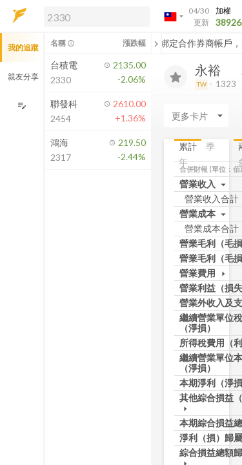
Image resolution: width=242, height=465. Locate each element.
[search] (97, 16)
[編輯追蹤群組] (21, 105)
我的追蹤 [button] (23, 47)
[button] (94, 16)
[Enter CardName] (196, 115)
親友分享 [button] (23, 76)
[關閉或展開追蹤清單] (156, 43)
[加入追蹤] (175, 76)
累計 (188, 146)
